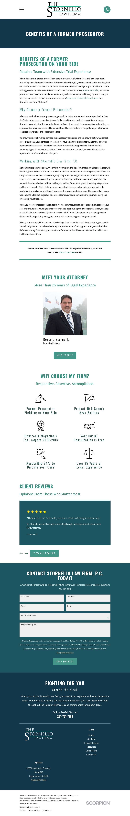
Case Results (91, 750)
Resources (91, 746)
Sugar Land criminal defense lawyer (82, 98)
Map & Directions (38, 779)
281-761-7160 (65, 716)
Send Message (65, 661)
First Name (25, 596)
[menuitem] (22, 810)
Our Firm (91, 739)
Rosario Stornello (91, 90)
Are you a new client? (29, 615)
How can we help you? (29, 625)
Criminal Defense (91, 743)
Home (91, 735)
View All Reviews (44, 553)
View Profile (65, 355)
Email (69, 606)
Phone (23, 606)
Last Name (71, 596)
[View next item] (26, 553)
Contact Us (91, 754)
